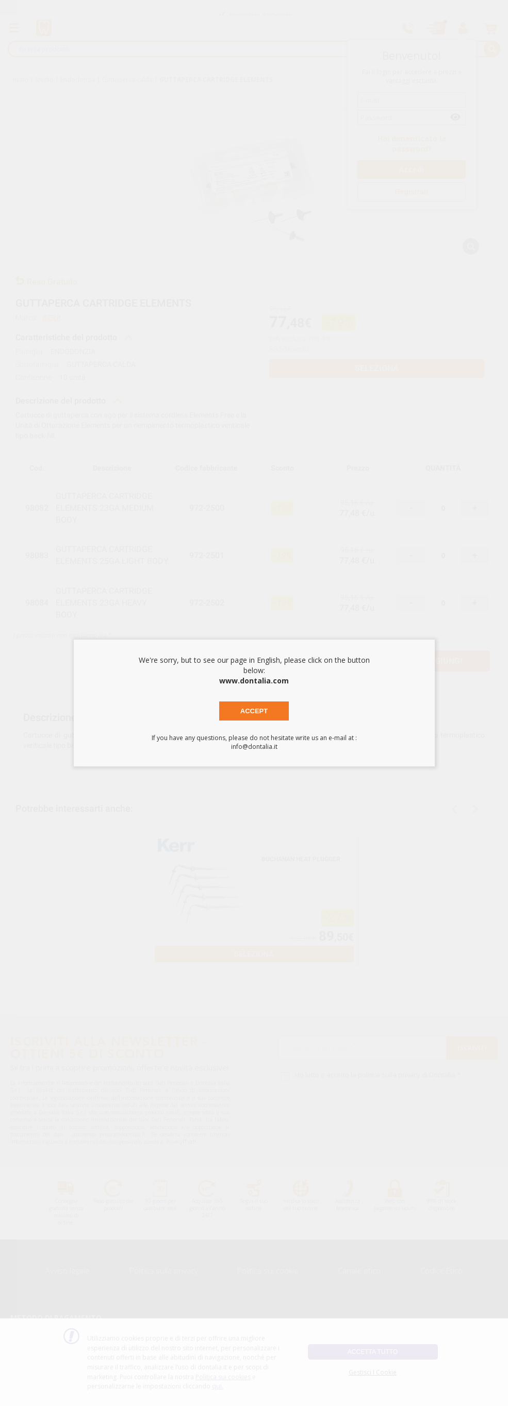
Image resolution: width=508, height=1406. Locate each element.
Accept (254, 711)
